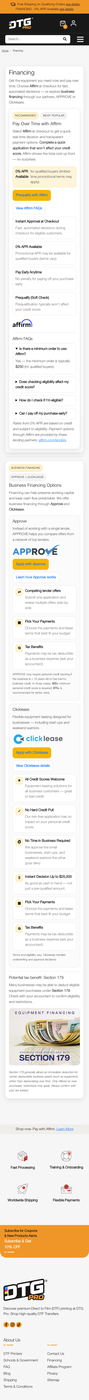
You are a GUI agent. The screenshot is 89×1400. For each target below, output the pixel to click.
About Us (11, 1340)
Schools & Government (20, 1360)
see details (73, 4)
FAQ (6, 1367)
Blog (6, 1373)
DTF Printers (12, 1353)
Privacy (52, 1373)
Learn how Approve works (36, 577)
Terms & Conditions (18, 1386)
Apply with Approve (30, 564)
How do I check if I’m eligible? (41, 400)
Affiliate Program (59, 1367)
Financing (54, 1360)
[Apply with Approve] (36, 550)
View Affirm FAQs (29, 208)
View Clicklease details (33, 766)
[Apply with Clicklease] (38, 739)
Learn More (64, 1129)
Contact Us (55, 1353)
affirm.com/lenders (52, 440)
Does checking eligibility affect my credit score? (42, 385)
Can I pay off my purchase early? (43, 413)
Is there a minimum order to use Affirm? (40, 351)
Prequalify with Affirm (32, 195)
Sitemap (53, 1380)
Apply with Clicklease (32, 752)
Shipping (10, 1380)
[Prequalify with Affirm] (22, 323)
